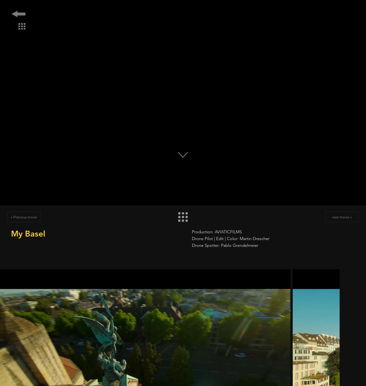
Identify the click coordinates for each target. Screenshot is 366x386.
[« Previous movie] (23, 217)
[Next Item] (330, 350)
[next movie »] (342, 217)
